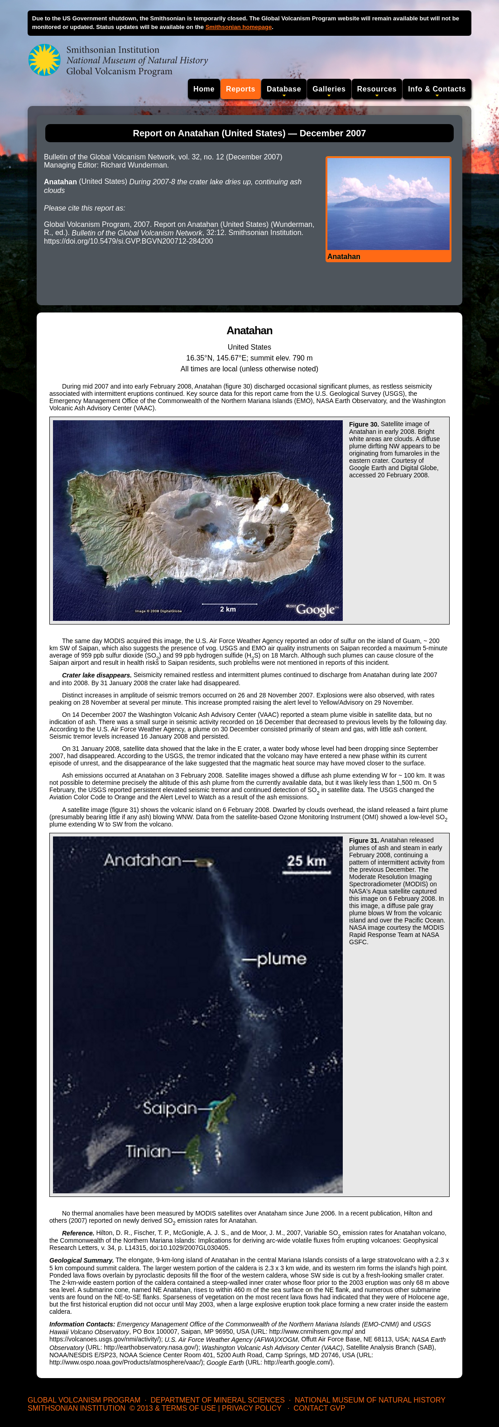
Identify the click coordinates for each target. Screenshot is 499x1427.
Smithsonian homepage (239, 27)
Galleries (328, 89)
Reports (240, 89)
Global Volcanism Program (84, 1400)
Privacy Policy (252, 1408)
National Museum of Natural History (370, 1400)
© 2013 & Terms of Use (173, 1408)
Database (284, 89)
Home (204, 89)
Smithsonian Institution (76, 1408)
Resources (377, 89)
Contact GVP (319, 1408)
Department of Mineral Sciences (217, 1400)
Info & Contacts (437, 89)
